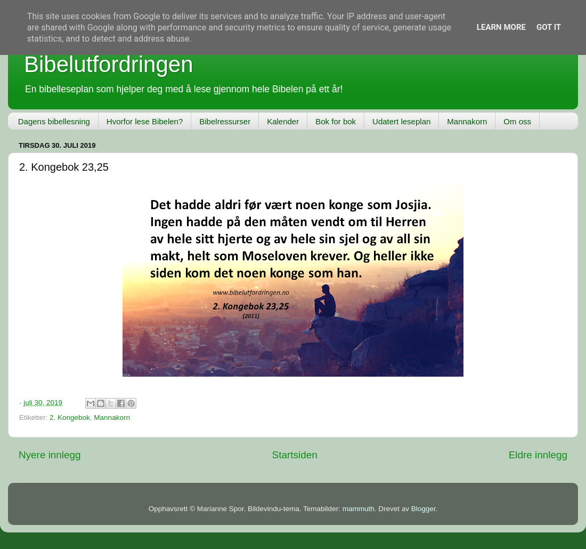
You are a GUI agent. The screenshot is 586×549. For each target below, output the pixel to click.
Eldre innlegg (538, 454)
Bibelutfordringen (108, 64)
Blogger (423, 509)
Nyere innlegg (50, 454)
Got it (548, 27)
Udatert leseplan (401, 121)
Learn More (501, 27)
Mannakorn (467, 121)
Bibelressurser (224, 121)
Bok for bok (335, 121)
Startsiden (295, 454)
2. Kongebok (70, 417)
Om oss (517, 121)
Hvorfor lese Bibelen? (145, 121)
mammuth (359, 509)
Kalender (283, 121)
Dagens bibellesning (54, 121)
